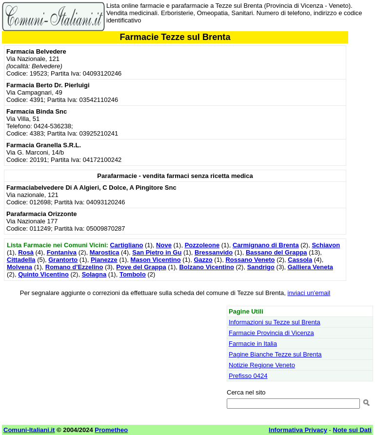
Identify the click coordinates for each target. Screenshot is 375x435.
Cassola (300, 259)
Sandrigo (261, 267)
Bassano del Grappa (276, 252)
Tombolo (132, 274)
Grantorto (63, 259)
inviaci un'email (309, 293)
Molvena (19, 267)
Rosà (26, 252)
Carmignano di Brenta (266, 245)
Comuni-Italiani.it (29, 430)
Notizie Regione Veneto (262, 365)
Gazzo (203, 259)
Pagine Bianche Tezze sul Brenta (275, 354)
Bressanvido (214, 252)
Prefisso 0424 (248, 375)
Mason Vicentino (156, 259)
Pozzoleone (202, 245)
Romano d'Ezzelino (74, 267)
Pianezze (104, 259)
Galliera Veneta (310, 267)
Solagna (94, 274)
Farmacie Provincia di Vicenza (271, 332)
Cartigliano (126, 245)
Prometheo (111, 430)
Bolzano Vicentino (206, 267)
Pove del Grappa (141, 267)
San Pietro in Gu (156, 252)
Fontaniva (62, 252)
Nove (164, 245)
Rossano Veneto (250, 259)
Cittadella (21, 259)
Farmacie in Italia (253, 343)
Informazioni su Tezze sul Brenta (274, 322)
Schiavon (326, 245)
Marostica (104, 252)
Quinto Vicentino (43, 274)
